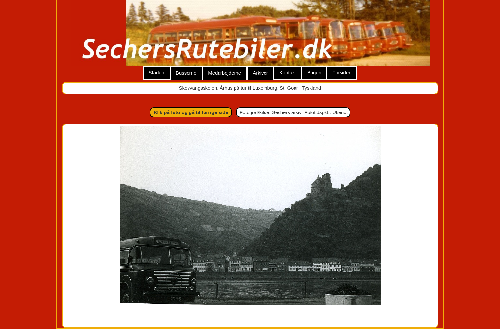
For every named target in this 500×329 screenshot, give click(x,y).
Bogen (314, 72)
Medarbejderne (224, 73)
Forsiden (341, 72)
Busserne (186, 73)
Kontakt (288, 72)
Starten (156, 72)
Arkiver (260, 73)
